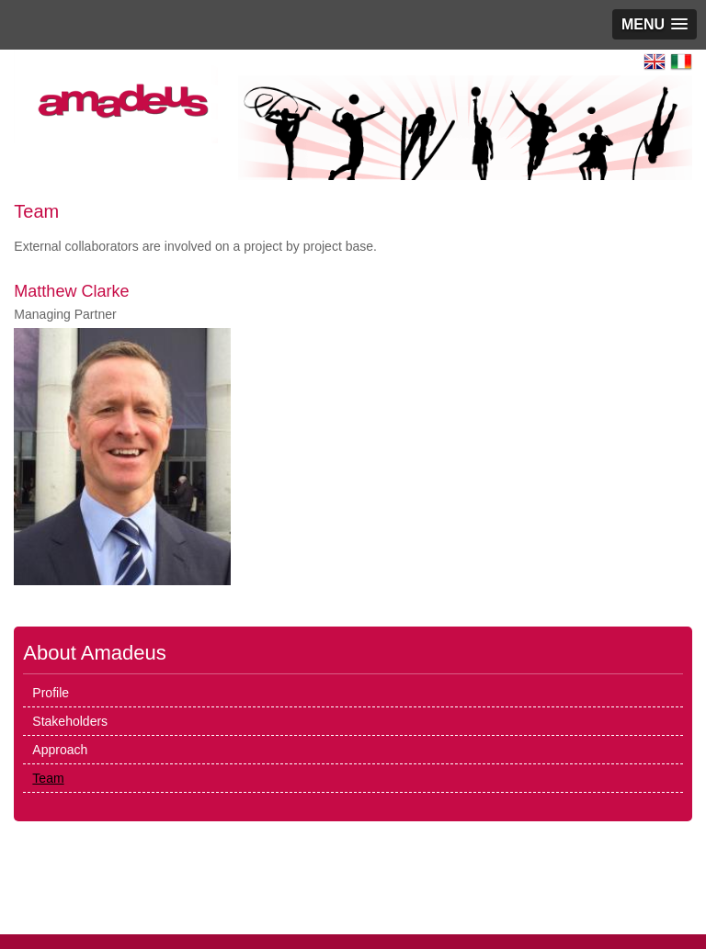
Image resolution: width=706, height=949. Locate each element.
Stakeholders (70, 721)
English (654, 62)
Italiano (681, 62)
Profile (50, 692)
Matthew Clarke (71, 291)
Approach (59, 749)
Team (47, 778)
